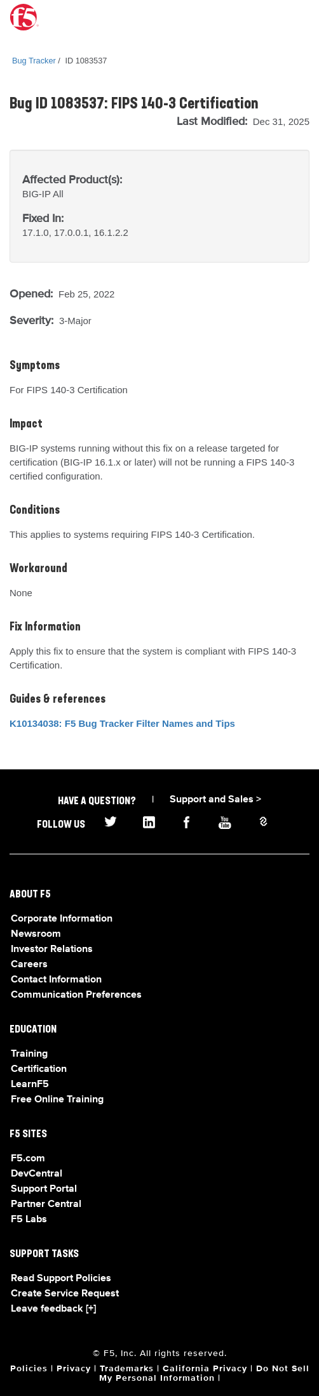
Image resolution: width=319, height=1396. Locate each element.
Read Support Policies (61, 1279)
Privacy (74, 1368)
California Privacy (205, 1368)
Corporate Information (61, 919)
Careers (29, 965)
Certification (39, 1069)
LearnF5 (30, 1085)
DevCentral (36, 1174)
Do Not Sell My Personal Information (204, 1373)
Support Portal (44, 1189)
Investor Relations (52, 949)
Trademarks (127, 1368)
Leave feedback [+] (53, 1309)
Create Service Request (65, 1294)
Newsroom (36, 934)
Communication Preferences (76, 995)
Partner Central (46, 1204)
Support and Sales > (215, 800)
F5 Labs (29, 1220)
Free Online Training (57, 1100)
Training (29, 1054)
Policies (29, 1368)
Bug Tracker (34, 60)
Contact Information (56, 980)
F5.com (28, 1159)
